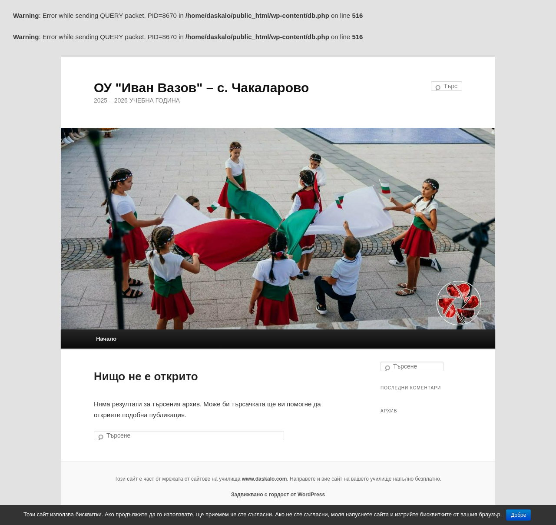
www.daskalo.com (264, 479)
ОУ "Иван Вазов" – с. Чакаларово (201, 87)
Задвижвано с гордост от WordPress (278, 495)
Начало (106, 339)
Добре (518, 515)
